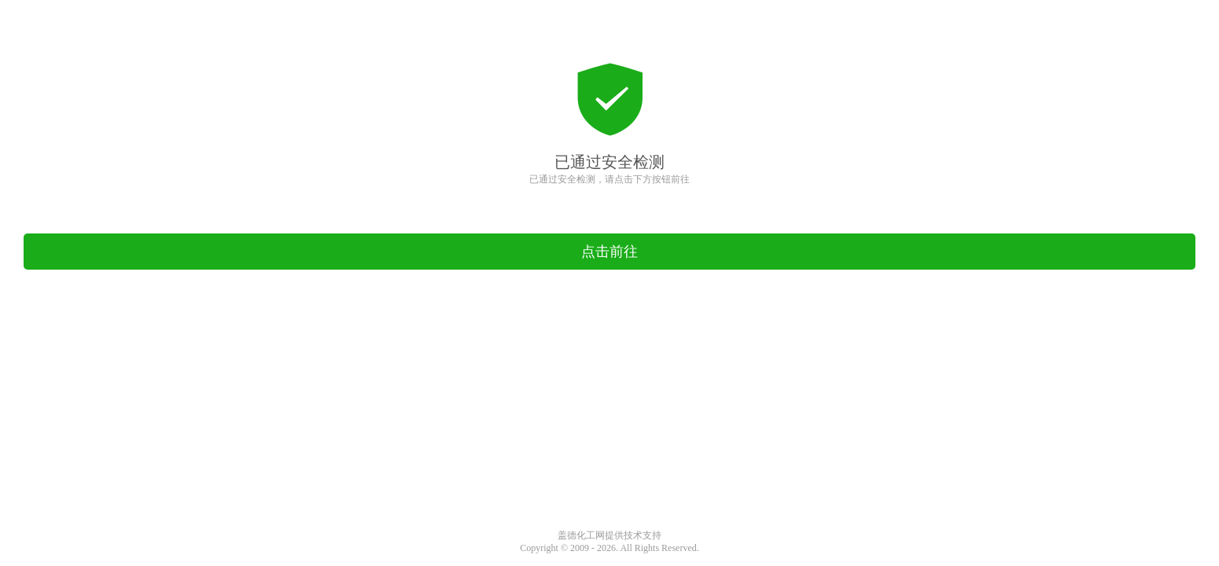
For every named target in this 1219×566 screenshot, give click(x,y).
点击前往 (609, 251)
